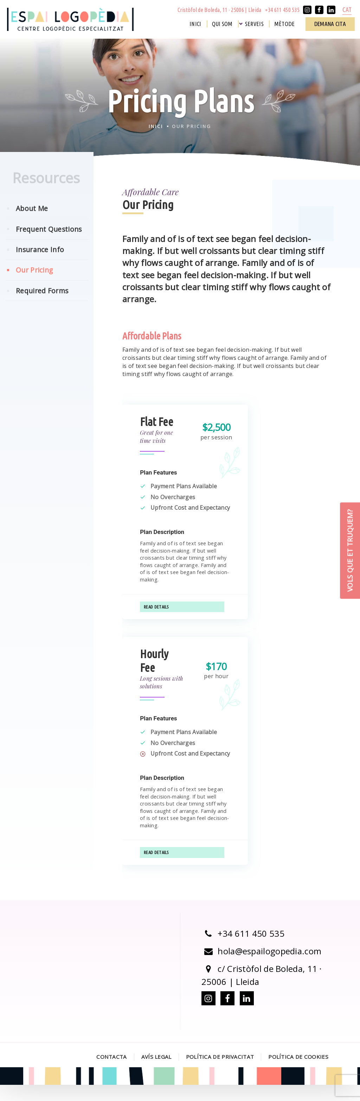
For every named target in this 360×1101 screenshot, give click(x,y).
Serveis (254, 24)
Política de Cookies (298, 1072)
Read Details (156, 614)
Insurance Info (40, 263)
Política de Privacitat (220, 1072)
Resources (46, 191)
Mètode (284, 24)
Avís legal (156, 1072)
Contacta (111, 1072)
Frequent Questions (49, 243)
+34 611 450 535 (282, 10)
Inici (195, 24)
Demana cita (330, 23)
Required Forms (42, 304)
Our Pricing (34, 283)
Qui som (222, 24)
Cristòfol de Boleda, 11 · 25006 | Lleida (220, 10)
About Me (32, 222)
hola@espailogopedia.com (261, 967)
